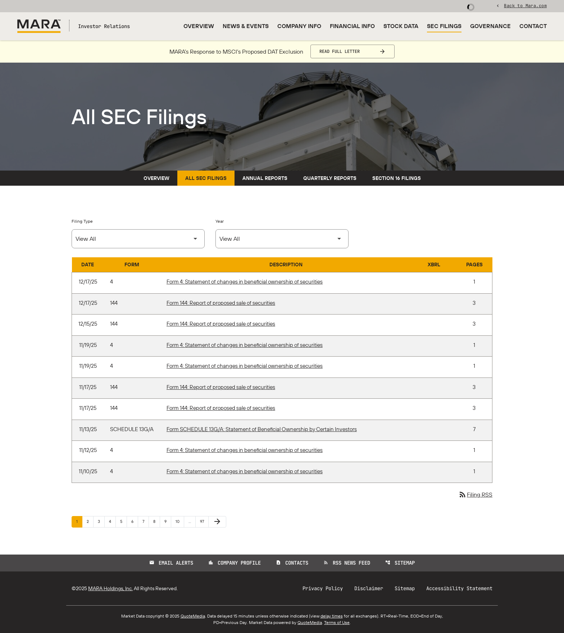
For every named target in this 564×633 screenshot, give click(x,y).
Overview (198, 26)
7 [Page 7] (145, 521)
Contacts (292, 563)
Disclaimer (368, 588)
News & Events (246, 26)
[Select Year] (282, 238)
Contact (533, 26)
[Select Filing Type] (138, 238)
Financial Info (352, 26)
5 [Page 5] (123, 521)
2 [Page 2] (90, 521)
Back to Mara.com (525, 5)
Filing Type (82, 221)
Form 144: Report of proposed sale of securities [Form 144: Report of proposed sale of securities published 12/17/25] (221, 302)
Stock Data (400, 26)
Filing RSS (475, 494)
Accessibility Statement (459, 588)
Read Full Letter (339, 51)
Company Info (299, 26)
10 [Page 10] (179, 521)
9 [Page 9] (167, 521)
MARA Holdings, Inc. (110, 588)
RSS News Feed (346, 563)
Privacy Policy (323, 588)
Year (219, 221)
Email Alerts (171, 563)
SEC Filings (444, 26)
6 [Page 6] (134, 521)
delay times (331, 616)
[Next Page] (217, 522)
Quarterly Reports (329, 178)
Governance (490, 26)
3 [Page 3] (101, 521)
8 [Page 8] (156, 521)
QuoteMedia (193, 616)
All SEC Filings (206, 178)
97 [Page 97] (204, 521)
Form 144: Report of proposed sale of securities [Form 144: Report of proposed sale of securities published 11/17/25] (221, 387)
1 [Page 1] (79, 521)
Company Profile (234, 563)
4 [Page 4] (112, 521)
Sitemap (400, 563)
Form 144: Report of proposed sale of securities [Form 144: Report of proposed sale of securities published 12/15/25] (221, 323)
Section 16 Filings (396, 178)
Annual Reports (264, 178)
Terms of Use (337, 622)
